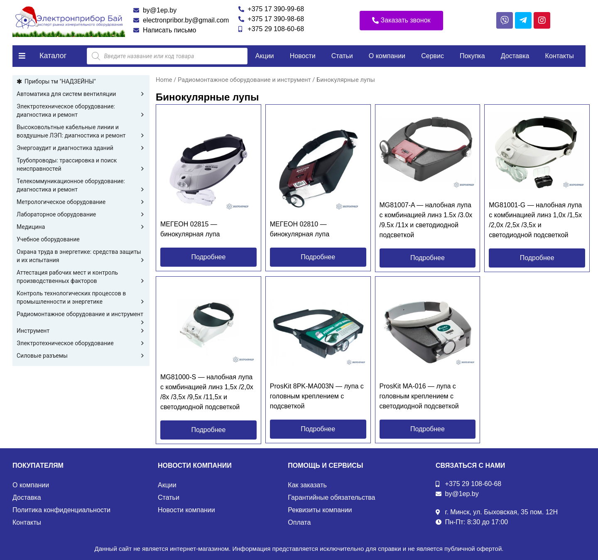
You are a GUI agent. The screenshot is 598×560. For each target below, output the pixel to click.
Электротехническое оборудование (81, 343)
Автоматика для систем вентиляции (81, 94)
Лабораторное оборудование (81, 214)
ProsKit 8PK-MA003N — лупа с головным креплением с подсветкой (317, 396)
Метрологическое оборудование (81, 202)
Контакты (559, 55)
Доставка (515, 55)
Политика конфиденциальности (61, 509)
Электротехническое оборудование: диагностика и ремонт (81, 111)
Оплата (299, 522)
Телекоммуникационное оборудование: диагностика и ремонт (81, 186)
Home (164, 80)
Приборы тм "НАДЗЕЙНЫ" (60, 81)
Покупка (472, 55)
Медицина (81, 227)
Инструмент (81, 331)
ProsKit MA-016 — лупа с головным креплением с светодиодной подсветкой (419, 396)
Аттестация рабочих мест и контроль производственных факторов (81, 277)
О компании (387, 55)
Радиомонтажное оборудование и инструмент (81, 314)
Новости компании (186, 509)
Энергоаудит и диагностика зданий (81, 148)
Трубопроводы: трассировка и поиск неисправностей (81, 165)
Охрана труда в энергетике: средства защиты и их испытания (81, 256)
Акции (264, 55)
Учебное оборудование (48, 239)
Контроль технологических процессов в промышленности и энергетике (81, 298)
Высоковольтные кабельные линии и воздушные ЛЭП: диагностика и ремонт (81, 132)
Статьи (342, 55)
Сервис (432, 55)
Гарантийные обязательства (331, 497)
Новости (303, 55)
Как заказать (307, 485)
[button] (401, 20)
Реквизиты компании (320, 509)
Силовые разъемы (81, 355)
